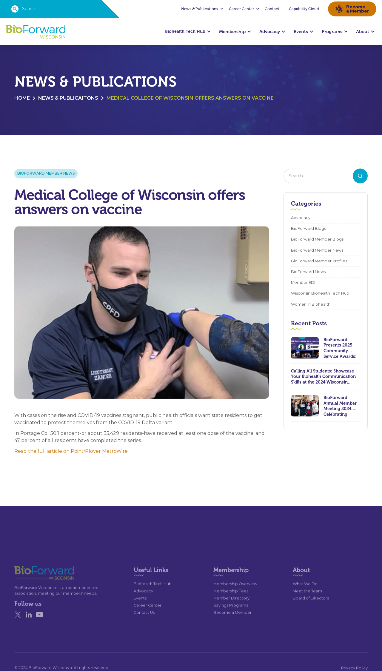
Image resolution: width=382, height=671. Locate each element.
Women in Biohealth (310, 304)
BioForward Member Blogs (317, 240)
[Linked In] (28, 625)
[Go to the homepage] (33, 583)
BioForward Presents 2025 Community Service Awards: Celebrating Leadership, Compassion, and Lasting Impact (341, 348)
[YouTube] (39, 625)
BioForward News (308, 272)
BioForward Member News (46, 174)
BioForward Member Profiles (319, 261)
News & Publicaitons (68, 98)
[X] (17, 625)
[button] (201, 9)
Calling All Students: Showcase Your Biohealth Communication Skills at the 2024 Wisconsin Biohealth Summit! (323, 377)
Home (22, 98)
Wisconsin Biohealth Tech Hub (320, 294)
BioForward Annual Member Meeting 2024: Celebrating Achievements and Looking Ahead (340, 406)
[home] (35, 32)
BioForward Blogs (308, 229)
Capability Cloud (304, 9)
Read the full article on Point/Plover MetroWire (71, 452)
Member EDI (303, 283)
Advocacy (300, 218)
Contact (272, 9)
